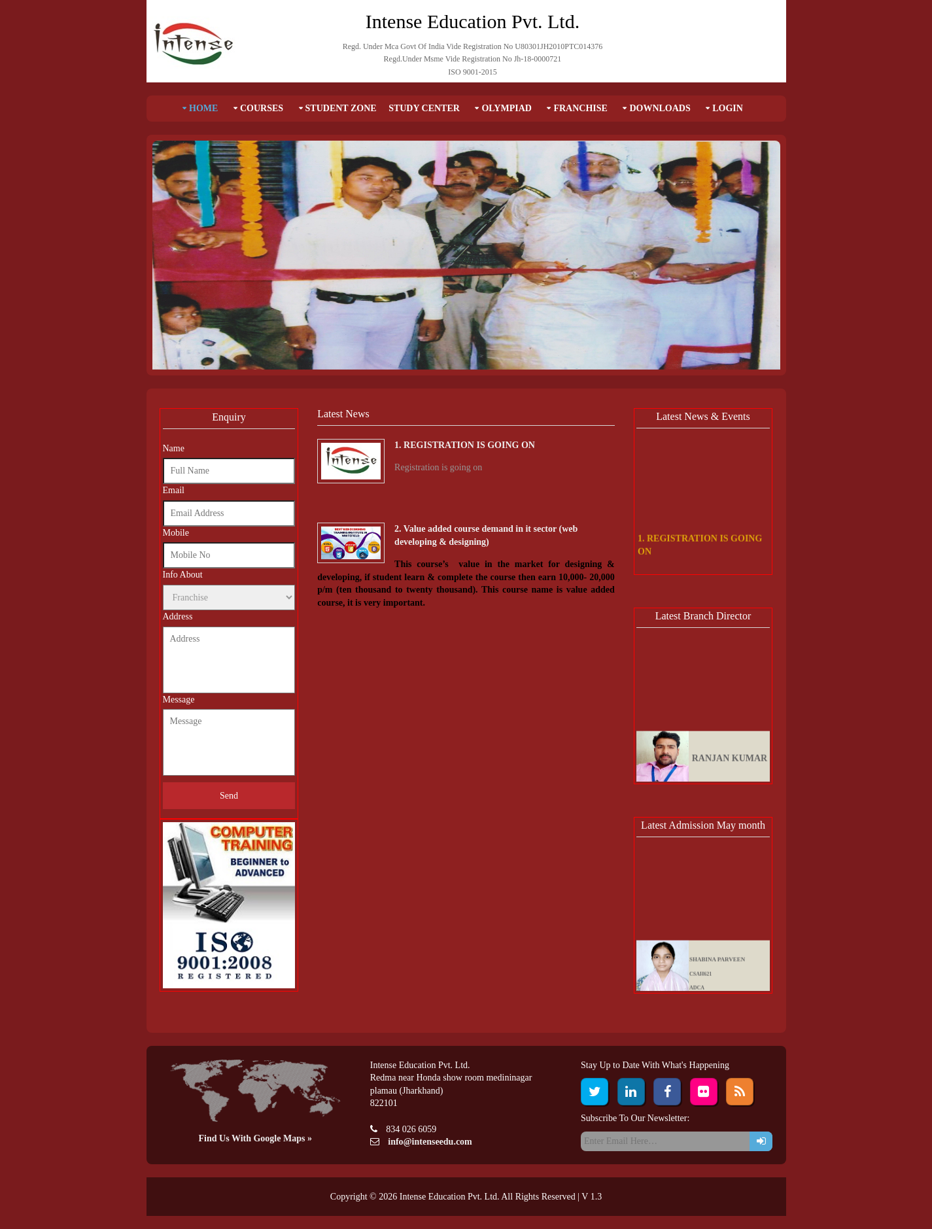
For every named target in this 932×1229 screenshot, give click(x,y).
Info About (183, 575)
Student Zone (341, 108)
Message (179, 699)
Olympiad (506, 108)
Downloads (659, 108)
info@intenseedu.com (430, 1142)
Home (203, 108)
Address (178, 616)
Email (173, 490)
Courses (261, 108)
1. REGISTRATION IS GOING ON (464, 445)
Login (727, 108)
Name (173, 448)
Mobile (176, 533)
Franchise (580, 108)
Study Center (424, 108)
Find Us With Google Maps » (255, 1138)
